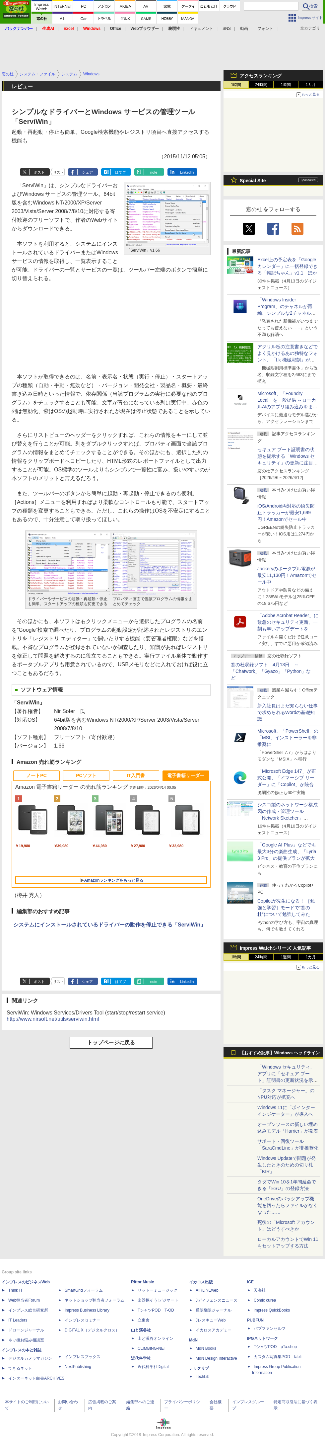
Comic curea (265, 1300)
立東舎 (144, 1320)
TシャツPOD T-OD (156, 1310)
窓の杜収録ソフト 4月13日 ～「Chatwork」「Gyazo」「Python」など (271, 671)
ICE (250, 1282)
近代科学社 (141, 1358)
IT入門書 (136, 775)
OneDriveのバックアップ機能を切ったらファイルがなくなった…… (287, 1205)
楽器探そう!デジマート (158, 1300)
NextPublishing (78, 1366)
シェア (87, 172)
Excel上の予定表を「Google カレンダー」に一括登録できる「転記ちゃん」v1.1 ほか (287, 266)
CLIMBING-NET (152, 1348)
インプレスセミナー (82, 1320)
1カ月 (311, 84)
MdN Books (206, 1348)
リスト (58, 172)
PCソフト (86, 775)
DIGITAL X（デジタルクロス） (92, 1330)
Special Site (253, 180)
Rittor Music (142, 1282)
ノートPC (36, 775)
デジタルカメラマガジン (30, 1358)
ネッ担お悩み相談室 (26, 1340)
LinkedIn (187, 172)
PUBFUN (255, 1320)
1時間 (236, 84)
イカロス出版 (201, 1282)
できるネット (20, 1368)
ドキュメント (201, 28)
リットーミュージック (157, 1290)
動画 (244, 28)
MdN (193, 1340)
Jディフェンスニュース (216, 1300)
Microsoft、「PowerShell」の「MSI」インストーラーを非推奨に (287, 737)
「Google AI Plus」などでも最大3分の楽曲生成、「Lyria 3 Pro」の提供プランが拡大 (286, 851)
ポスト (39, 172)
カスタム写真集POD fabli (277, 1356)
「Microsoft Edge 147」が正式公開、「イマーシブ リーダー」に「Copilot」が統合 (286, 777)
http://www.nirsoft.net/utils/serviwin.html (53, 1019)
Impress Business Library (87, 1310)
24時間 (261, 84)
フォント (265, 28)
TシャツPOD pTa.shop (275, 1346)
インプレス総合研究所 (28, 1310)
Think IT (15, 1290)
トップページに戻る (111, 1042)
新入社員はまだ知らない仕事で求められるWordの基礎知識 (287, 712)
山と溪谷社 (141, 1330)
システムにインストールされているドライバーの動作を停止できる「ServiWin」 (109, 924)
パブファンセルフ (270, 1328)
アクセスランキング (261, 75)
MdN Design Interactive (216, 1358)
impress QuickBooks (272, 1310)
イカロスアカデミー (213, 1330)
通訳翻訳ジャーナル (213, 1310)
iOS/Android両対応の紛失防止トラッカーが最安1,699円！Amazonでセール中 (286, 512)
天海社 (260, 1290)
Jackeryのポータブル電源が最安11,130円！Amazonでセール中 (286, 575)
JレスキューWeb (211, 1320)
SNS (227, 28)
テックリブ (199, 1368)
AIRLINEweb (207, 1290)
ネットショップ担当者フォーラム (94, 1300)
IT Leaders (17, 1320)
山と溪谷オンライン (155, 1338)
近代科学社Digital (153, 1366)
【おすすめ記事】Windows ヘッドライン (280, 1053)
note (153, 172)
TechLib (202, 1376)
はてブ (120, 172)
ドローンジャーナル (26, 1330)
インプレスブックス (82, 1356)
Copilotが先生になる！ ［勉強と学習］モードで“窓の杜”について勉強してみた (286, 907)
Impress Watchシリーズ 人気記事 (275, 948)
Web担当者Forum (24, 1300)
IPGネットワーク (262, 1338)
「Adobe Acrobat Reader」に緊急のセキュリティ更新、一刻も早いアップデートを (287, 622)
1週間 (286, 84)
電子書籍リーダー (185, 775)
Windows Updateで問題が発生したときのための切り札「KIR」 (286, 1165)
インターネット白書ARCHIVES (36, 1378)
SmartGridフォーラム (84, 1290)
